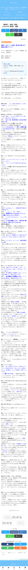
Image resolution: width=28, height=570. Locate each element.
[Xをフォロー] (20, 544)
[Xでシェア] (5, 30)
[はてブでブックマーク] (22, 30)
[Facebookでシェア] (14, 30)
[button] (18, 34)
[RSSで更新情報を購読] (20, 547)
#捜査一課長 (6, 64)
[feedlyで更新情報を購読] (7, 547)
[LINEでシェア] (10, 34)
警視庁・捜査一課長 (6, 42)
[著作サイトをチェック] (7, 544)
